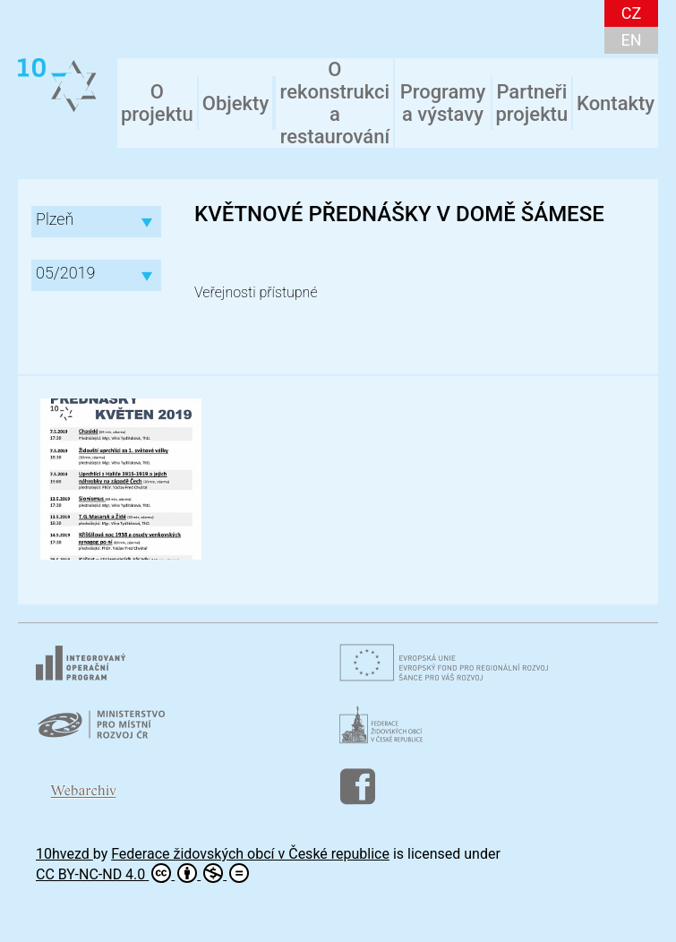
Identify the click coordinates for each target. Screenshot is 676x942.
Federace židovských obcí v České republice (250, 853)
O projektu (157, 103)
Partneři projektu (531, 103)
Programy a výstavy (443, 103)
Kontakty (616, 103)
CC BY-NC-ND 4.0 (142, 873)
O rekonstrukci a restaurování (335, 103)
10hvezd (64, 853)
